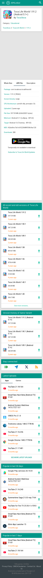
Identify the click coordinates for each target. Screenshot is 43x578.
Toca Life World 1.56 (16, 259)
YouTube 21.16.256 (15, 432)
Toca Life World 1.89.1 (17, 236)
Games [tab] (18, 380)
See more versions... (21, 306)
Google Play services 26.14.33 (20, 471)
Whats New (8, 83)
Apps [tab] (7, 380)
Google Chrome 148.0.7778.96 (20, 440)
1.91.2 (28, 28)
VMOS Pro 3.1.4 (14, 416)
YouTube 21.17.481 (15, 448)
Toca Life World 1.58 (16, 247)
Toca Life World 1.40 (16, 294)
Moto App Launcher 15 (17, 524)
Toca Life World (18, 28)
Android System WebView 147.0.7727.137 (18, 406)
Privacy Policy (7, 566)
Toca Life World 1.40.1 (17, 282)
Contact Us (31, 566)
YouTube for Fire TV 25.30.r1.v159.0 (22, 506)
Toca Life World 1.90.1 (17, 224)
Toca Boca (21, 17)
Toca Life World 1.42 (16, 271)
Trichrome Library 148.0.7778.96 (21, 424)
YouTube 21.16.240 (15, 489)
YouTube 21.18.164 (15, 387)
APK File (19, 83)
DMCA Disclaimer (19, 566)
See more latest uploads (21, 457)
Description (31, 83)
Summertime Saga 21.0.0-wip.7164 (22, 497)
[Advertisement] (21, 56)
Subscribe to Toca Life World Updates (21, 152)
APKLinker (13, 3)
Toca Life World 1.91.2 (17, 212)
